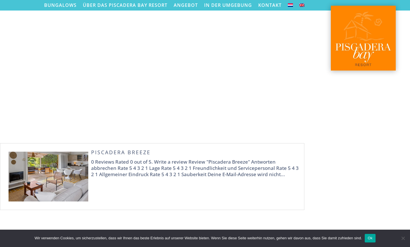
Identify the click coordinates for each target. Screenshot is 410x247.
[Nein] (403, 238)
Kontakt (270, 5)
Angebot (186, 5)
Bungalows (60, 5)
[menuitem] (290, 6)
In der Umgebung (228, 5)
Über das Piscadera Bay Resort (125, 5)
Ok (370, 238)
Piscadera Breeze (121, 152)
